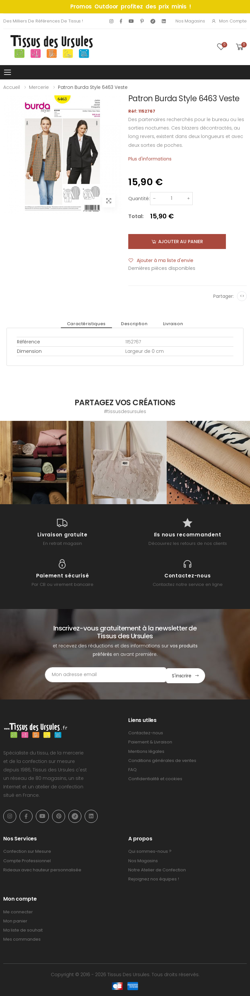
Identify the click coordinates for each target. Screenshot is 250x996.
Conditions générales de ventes (162, 759)
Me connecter (18, 911)
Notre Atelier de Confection (157, 869)
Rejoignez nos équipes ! (153, 878)
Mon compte (229, 21)
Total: (136, 216)
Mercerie (39, 87)
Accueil (11, 87)
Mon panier (15, 920)
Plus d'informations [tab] (150, 159)
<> (242, 296)
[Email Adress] (97, 674)
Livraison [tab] (170, 324)
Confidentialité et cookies (155, 778)
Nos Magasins (190, 21)
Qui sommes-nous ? (150, 851)
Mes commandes (22, 938)
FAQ (132, 769)
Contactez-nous (145, 732)
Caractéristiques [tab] (88, 324)
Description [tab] (134, 324)
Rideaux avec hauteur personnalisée (42, 869)
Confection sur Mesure (27, 851)
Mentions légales (146, 750)
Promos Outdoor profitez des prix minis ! (130, 6)
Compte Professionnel (27, 860)
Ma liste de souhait (23, 929)
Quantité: (139, 198)
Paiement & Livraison (150, 741)
